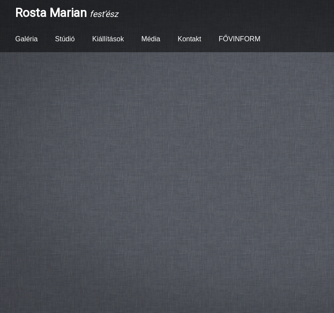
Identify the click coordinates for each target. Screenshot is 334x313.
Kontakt (189, 39)
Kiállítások (108, 39)
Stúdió (65, 39)
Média (150, 39)
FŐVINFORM (240, 39)
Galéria (26, 39)
